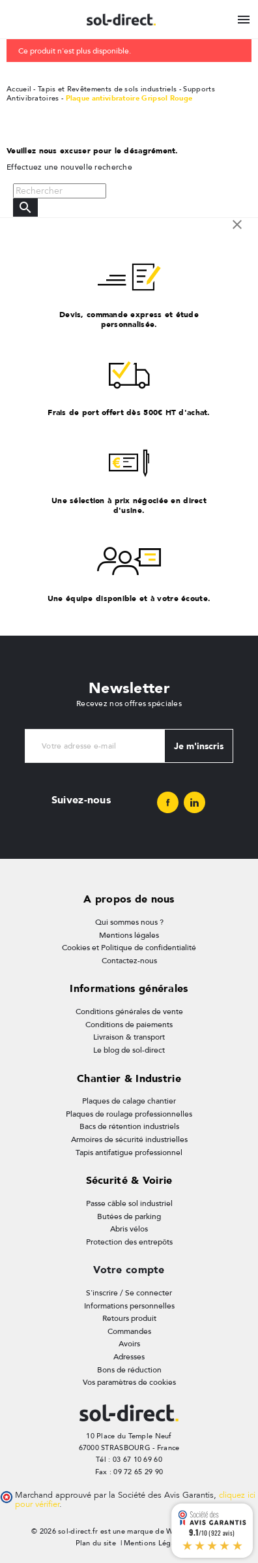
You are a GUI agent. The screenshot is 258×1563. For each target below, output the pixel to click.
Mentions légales (129, 935)
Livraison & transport (129, 1037)
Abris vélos (129, 1228)
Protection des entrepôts (129, 1241)
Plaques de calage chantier (129, 1101)
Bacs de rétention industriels (129, 1126)
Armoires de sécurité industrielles (129, 1139)
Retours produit (129, 1318)
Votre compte (128, 1269)
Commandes (129, 1331)
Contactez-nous (129, 960)
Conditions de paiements (129, 1024)
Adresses (129, 1356)
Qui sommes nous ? (129, 922)
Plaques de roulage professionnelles (129, 1114)
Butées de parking (129, 1216)
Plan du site (96, 1543)
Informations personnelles (129, 1305)
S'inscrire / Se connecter (129, 1292)
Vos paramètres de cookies (129, 1382)
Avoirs (129, 1343)
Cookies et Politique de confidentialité (129, 947)
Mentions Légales (154, 1543)
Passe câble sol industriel (129, 1203)
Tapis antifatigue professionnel (129, 1152)
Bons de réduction (129, 1369)
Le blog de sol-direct (129, 1050)
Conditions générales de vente (129, 1011)
